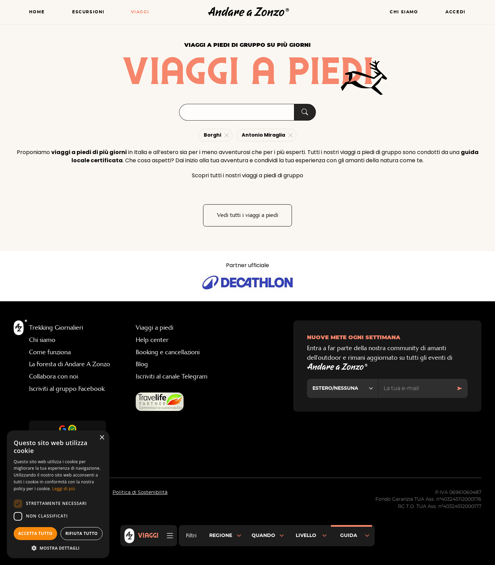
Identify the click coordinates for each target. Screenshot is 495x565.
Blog (142, 364)
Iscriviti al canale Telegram (172, 377)
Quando (263, 535)
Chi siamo (404, 12)
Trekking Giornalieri (56, 328)
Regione (220, 535)
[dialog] (58, 494)
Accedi (455, 12)
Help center (152, 340)
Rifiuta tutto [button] (81, 533)
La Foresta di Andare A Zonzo (69, 364)
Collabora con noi (53, 377)
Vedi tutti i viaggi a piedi (247, 215)
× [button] (101, 437)
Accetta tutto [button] (35, 533)
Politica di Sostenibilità (140, 493)
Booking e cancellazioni (168, 352)
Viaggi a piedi (154, 328)
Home (36, 12)
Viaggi (140, 12)
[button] (58, 548)
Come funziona (50, 352)
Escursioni (88, 12)
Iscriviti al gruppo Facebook (67, 389)
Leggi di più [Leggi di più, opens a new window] (63, 489)
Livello (306, 535)
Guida (348, 535)
